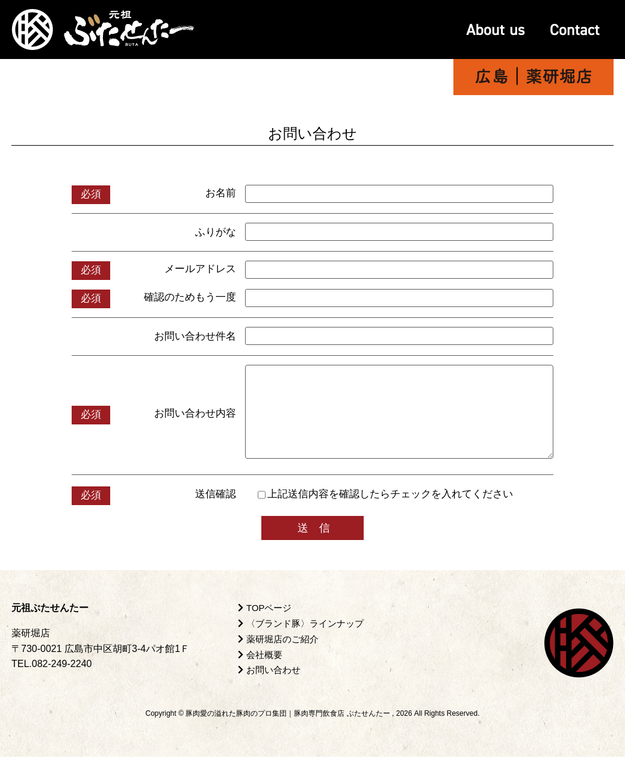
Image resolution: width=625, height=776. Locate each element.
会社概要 (261, 674)
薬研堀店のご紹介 (281, 658)
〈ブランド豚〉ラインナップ (305, 643)
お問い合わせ (271, 689)
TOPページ (267, 627)
